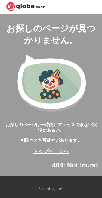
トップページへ (51, 151)
